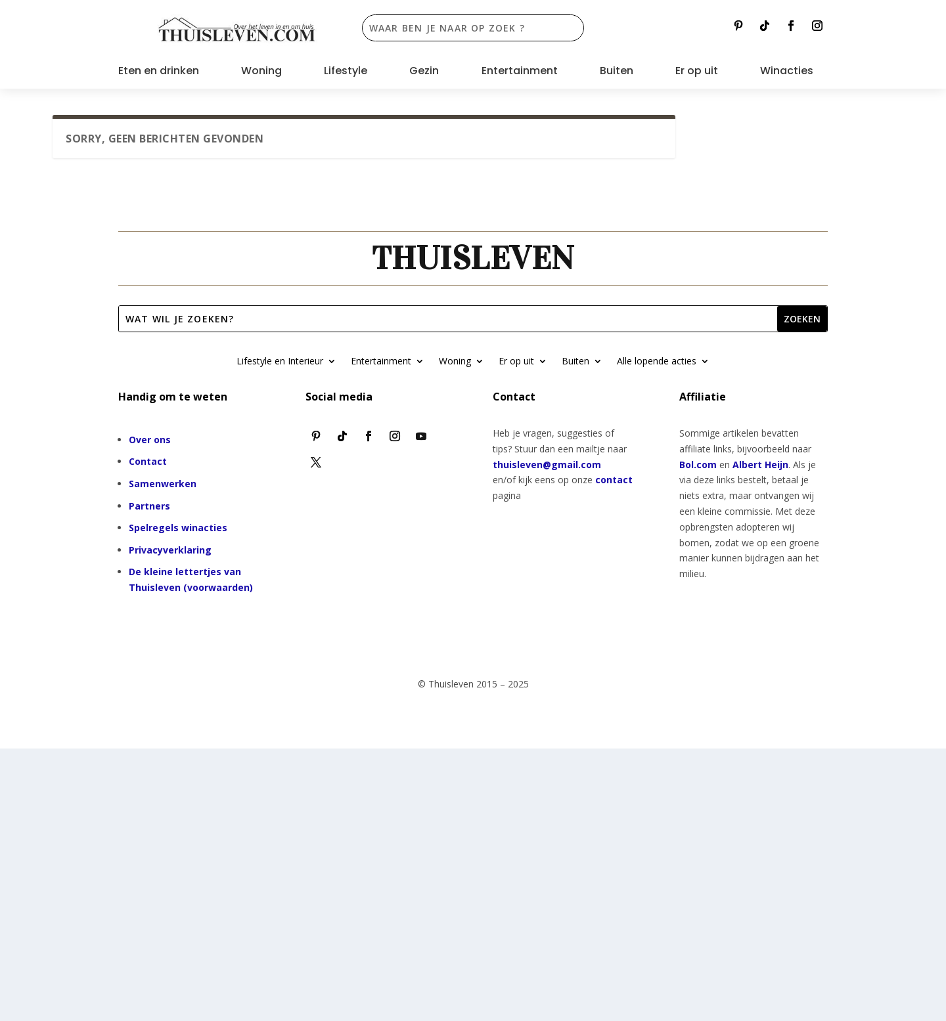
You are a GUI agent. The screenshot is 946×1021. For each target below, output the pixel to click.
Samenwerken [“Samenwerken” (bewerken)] (162, 483)
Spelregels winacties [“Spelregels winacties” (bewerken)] (178, 527)
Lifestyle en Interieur (279, 362)
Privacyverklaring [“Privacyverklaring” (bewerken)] (170, 550)
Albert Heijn (760, 464)
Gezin (424, 72)
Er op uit (696, 72)
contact (614, 479)
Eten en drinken (158, 72)
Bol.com (698, 464)
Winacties (786, 72)
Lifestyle (345, 72)
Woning (261, 72)
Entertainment (520, 72)
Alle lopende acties (656, 362)
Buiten (616, 72)
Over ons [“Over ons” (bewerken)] (150, 439)
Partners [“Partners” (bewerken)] (149, 506)
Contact (148, 461)
